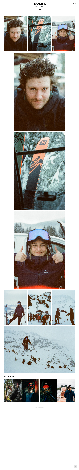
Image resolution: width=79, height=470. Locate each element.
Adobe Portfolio (41, 407)
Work (3, 3)
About (7, 3)
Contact (11, 3)
